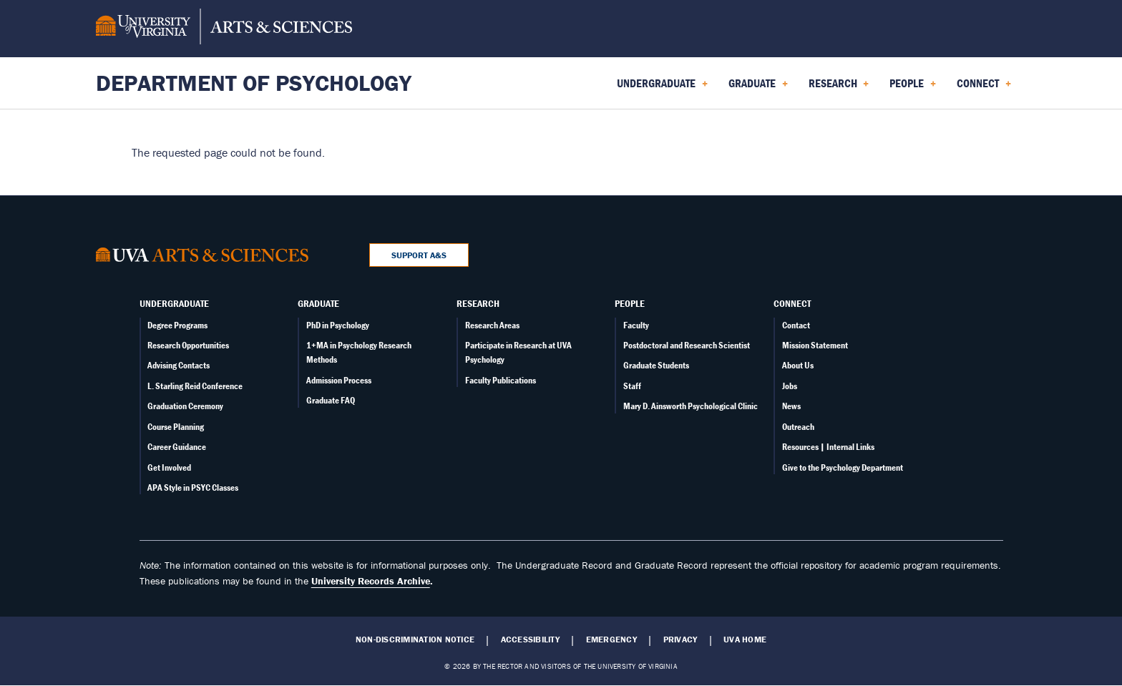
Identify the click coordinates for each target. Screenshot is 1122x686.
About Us (798, 365)
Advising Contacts (178, 365)
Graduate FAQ (330, 400)
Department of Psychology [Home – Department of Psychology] (253, 83)
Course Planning (175, 427)
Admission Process (338, 380)
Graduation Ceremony (185, 406)
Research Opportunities (188, 345)
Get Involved (169, 467)
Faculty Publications (500, 380)
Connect (792, 303)
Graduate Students (656, 365)
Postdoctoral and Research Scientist (686, 345)
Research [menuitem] (839, 88)
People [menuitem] (913, 88)
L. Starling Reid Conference (195, 386)
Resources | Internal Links (828, 447)
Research (478, 303)
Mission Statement (815, 345)
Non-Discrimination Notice (415, 639)
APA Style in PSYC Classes (192, 487)
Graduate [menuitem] (758, 88)
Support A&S (419, 255)
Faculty (636, 325)
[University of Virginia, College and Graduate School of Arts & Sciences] (224, 29)
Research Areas (492, 325)
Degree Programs (177, 325)
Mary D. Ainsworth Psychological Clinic (690, 406)
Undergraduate (174, 303)
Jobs (789, 386)
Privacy (680, 639)
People (630, 303)
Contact (796, 325)
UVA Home (744, 639)
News (791, 406)
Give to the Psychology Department (842, 467)
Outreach (798, 427)
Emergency (611, 639)
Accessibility (530, 639)
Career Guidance (176, 447)
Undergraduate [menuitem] (662, 88)
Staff (632, 386)
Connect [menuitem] (984, 88)
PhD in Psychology (337, 325)
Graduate (318, 303)
